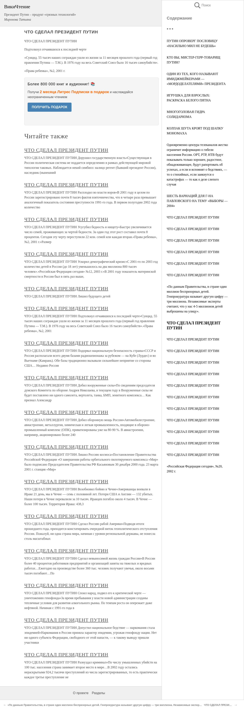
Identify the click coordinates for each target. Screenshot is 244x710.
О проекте (80, 693)
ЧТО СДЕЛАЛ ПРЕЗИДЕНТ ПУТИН (193, 217)
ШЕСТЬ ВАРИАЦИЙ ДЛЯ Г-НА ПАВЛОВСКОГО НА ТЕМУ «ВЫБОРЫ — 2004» (197, 201)
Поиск (202, 5)
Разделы (98, 693)
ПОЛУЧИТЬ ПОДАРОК (49, 107)
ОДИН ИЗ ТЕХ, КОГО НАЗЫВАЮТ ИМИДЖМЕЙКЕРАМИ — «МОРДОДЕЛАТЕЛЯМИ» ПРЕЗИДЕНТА (196, 79)
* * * (170, 29)
